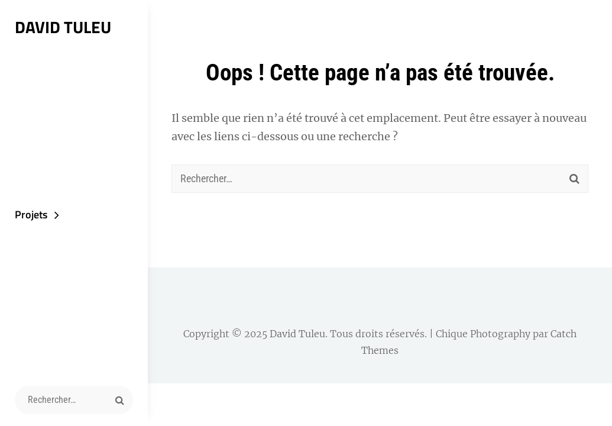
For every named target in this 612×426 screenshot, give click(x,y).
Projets (31, 214)
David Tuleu (63, 27)
